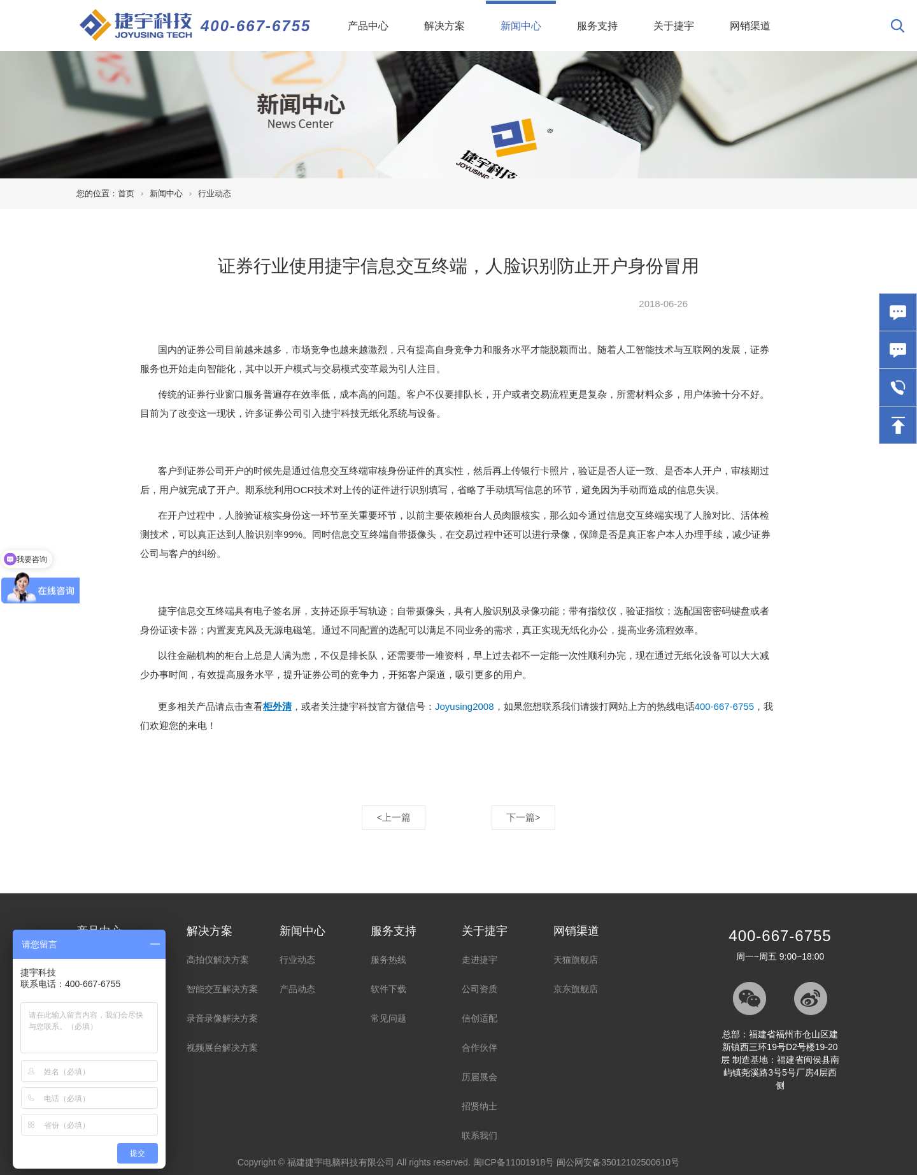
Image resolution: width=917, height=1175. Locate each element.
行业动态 (214, 193)
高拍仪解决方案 (218, 960)
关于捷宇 (673, 25)
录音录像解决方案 (222, 1018)
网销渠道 (750, 25)
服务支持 (597, 25)
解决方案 (444, 25)
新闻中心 (528, 16)
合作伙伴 (479, 1047)
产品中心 (368, 25)
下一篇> (523, 817)
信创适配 (479, 1018)
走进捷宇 (479, 960)
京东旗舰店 (575, 989)
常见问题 (388, 1018)
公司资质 (479, 989)
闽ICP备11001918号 (514, 1162)
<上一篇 (393, 817)
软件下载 (388, 989)
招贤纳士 (479, 1106)
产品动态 (297, 989)
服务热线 (388, 960)
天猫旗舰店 (575, 960)
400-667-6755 (256, 25)
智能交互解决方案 (222, 989)
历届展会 (479, 1077)
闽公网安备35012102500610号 (618, 1162)
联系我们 (479, 1135)
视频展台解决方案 (222, 1047)
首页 (126, 193)
